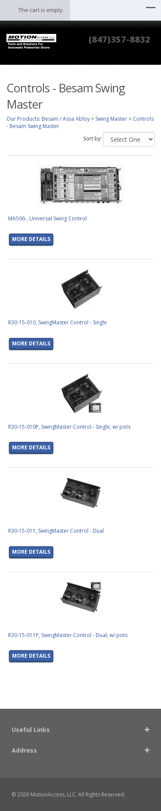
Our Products (22, 118)
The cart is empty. (41, 10)
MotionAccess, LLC (53, 794)
